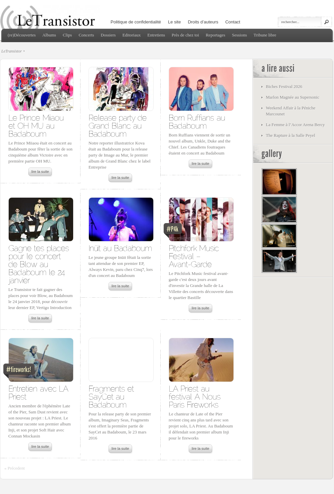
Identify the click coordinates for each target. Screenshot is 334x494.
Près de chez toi (185, 34)
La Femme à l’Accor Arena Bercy (295, 124)
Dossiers (108, 34)
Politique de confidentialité (136, 21)
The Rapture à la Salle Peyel (290, 135)
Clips (67, 34)
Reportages (215, 34)
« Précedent (14, 468)
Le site (174, 21)
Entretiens (156, 34)
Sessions (239, 34)
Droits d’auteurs (203, 21)
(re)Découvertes (22, 34)
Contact (232, 21)
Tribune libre (265, 34)
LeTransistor (11, 51)
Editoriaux (131, 34)
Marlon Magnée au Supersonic (292, 97)
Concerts (86, 34)
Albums (49, 34)
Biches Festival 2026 (284, 86)
